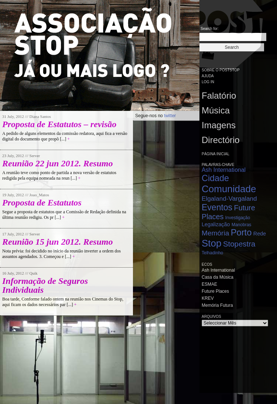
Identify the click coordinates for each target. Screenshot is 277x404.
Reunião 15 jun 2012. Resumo (57, 242)
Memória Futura (217, 305)
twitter (170, 115)
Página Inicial (215, 154)
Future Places (215, 291)
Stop (212, 243)
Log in (208, 82)
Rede (259, 234)
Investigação (237, 217)
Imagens (219, 125)
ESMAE (209, 284)
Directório (221, 140)
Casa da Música (217, 277)
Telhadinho (212, 252)
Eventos (217, 207)
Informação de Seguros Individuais (45, 285)
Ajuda (208, 76)
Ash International (224, 170)
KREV (208, 298)
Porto (241, 232)
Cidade (215, 178)
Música (216, 110)
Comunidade (229, 188)
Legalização (216, 224)
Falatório (219, 96)
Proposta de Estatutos (42, 202)
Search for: (210, 29)
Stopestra (239, 244)
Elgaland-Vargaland (229, 198)
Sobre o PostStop (221, 70)
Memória (215, 233)
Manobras (241, 224)
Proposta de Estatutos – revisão (59, 124)
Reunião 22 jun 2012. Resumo (57, 163)
